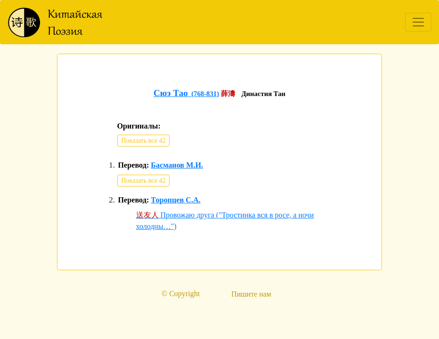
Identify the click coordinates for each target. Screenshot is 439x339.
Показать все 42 (144, 140)
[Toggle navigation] (418, 22)
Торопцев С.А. (175, 200)
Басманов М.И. (177, 165)
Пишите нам (251, 294)
